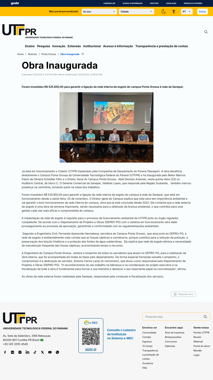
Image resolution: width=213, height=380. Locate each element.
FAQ (144, 367)
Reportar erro (175, 294)
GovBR (15, 3)
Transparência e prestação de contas (161, 46)
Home (28, 54)
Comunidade (149, 332)
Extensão (74, 46)
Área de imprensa (174, 332)
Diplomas (170, 346)
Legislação (171, 3)
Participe (154, 3)
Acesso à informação (133, 3)
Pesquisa (43, 46)
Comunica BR (109, 3)
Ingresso (147, 341)
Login (197, 355)
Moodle (198, 350)
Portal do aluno (202, 346)
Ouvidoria (147, 363)
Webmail (198, 341)
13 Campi (147, 346)
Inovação (58, 46)
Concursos (171, 341)
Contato (146, 337)
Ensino (30, 46)
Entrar (202, 11)
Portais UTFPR (202, 332)
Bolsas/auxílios (173, 337)
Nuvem (197, 337)
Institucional (92, 46)
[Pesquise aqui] (173, 316)
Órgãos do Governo (193, 3)
